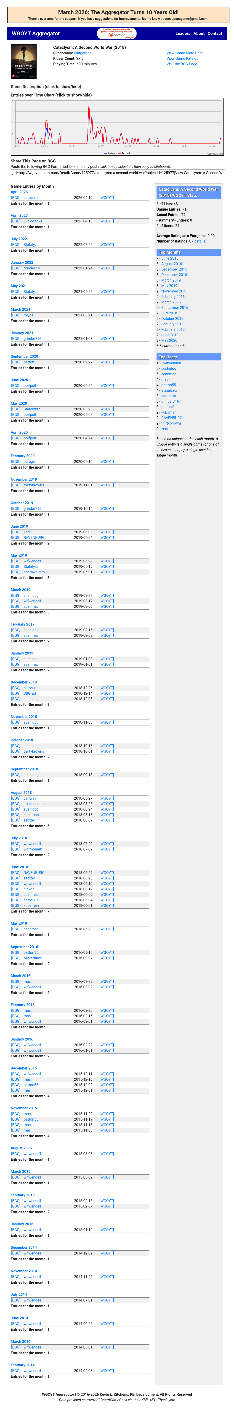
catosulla (31, 198)
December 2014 (24, 1247)
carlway (30, 798)
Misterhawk (33, 958)
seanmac (31, 606)
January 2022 (22, 262)
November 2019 (24, 479)
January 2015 (22, 1224)
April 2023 (19, 215)
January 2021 (22, 333)
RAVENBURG (34, 537)
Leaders (183, 33)
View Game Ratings (182, 58)
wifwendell (32, 561)
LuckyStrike (33, 221)
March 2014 (20, 1341)
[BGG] (15, 198)
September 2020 (24, 356)
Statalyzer (32, 245)
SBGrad (30, 693)
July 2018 (19, 838)
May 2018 (19, 923)
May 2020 (19, 403)
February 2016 (23, 1005)
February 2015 (23, 1195)
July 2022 (19, 239)
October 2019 (22, 503)
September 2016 (24, 947)
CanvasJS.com (215, 154)
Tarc (27, 532)
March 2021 (20, 309)
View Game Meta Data (185, 53)
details (199, 241)
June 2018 (19, 867)
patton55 (31, 362)
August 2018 (21, 792)
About (199, 33)
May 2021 (19, 286)
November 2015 (24, 1108)
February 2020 (23, 456)
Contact (215, 33)
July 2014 (19, 1294)
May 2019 (19, 555)
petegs (29, 461)
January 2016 (22, 1039)
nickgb (29, 889)
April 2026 (19, 192)
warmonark (33, 849)
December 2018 (24, 682)
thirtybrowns (34, 485)
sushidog (31, 595)
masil (28, 981)
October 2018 (22, 740)
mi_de (29, 315)
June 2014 (19, 1318)
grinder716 (32, 268)
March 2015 (20, 1171)
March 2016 (20, 976)
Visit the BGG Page (182, 64)
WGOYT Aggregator (36, 33)
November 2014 (24, 1271)
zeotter (29, 820)
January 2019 (22, 653)
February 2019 (23, 624)
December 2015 (24, 1068)
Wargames (82, 53)
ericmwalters (34, 572)
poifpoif (30, 385)
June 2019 (19, 526)
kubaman (31, 815)
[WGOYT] (106, 198)
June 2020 (19, 380)
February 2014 (23, 1365)
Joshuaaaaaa (35, 804)
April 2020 (19, 432)
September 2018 (24, 769)
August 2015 (21, 1148)
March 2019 (20, 590)
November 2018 (24, 717)
